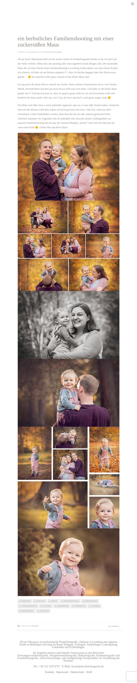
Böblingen (26, 601)
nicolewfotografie (52, 52)
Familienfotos (91, 601)
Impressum (62, 672)
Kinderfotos (80, 606)
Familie (54, 601)
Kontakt (49, 672)
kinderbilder (62, 606)
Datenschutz (77, 672)
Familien (35, 626)
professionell (28, 611)
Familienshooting (29, 606)
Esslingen (41, 601)
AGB (89, 672)
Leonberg (95, 606)
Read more (110, 617)
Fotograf (47, 606)
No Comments (113, 626)
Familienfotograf (71, 601)
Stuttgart (44, 611)
